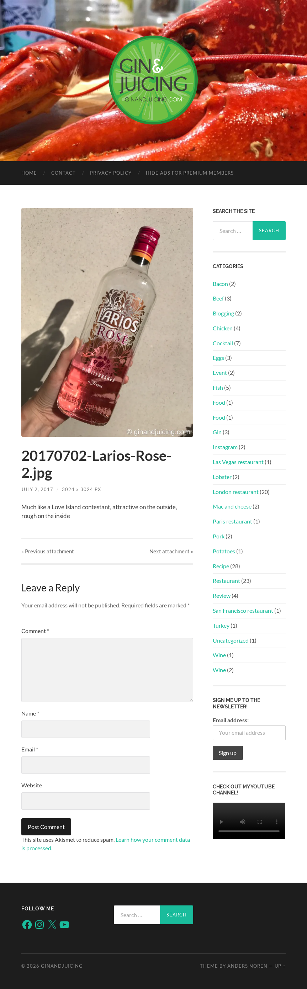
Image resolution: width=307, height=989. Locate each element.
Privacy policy (111, 173)
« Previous (47, 551)
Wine (219, 655)
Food (219, 402)
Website (31, 785)
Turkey (221, 625)
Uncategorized (231, 640)
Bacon (220, 283)
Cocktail (223, 343)
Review (222, 595)
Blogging (223, 313)
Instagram (225, 446)
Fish (218, 387)
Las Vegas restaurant (238, 461)
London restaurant (236, 491)
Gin (217, 432)
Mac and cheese (232, 506)
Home (29, 173)
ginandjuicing (62, 966)
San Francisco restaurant (243, 610)
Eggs (218, 357)
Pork (218, 536)
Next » (171, 551)
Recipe (221, 566)
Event (220, 372)
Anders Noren (247, 966)
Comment (35, 630)
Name (30, 713)
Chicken (223, 328)
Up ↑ (280, 966)
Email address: (231, 720)
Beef (218, 298)
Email (29, 749)
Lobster (222, 476)
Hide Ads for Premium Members (190, 173)
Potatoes (224, 551)
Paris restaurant (232, 521)
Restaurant (226, 580)
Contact (63, 173)
